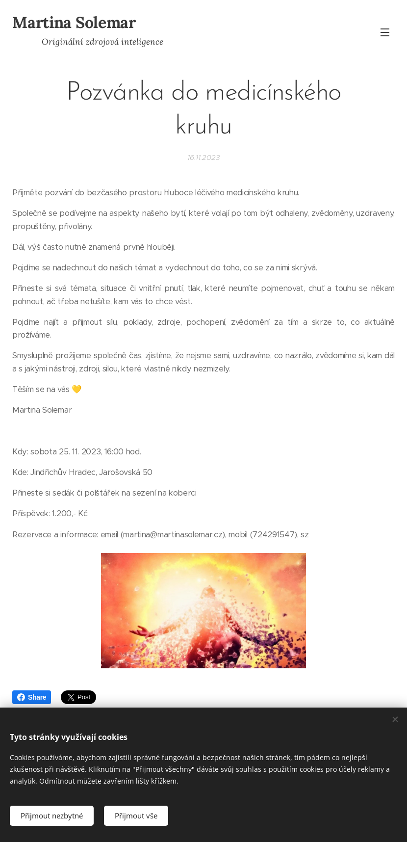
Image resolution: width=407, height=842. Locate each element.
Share (31, 697)
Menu (385, 32)
